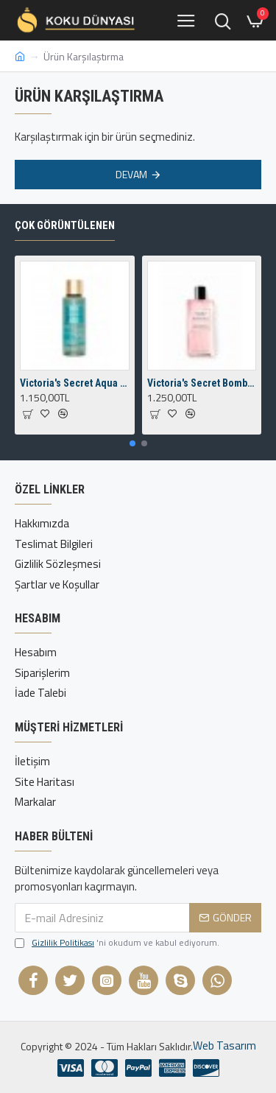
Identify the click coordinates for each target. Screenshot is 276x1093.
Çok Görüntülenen (65, 225)
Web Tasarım (224, 1046)
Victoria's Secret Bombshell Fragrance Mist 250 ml (202, 383)
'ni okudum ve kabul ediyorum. (117, 942)
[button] (132, 443)
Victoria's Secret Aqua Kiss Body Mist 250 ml (75, 383)
